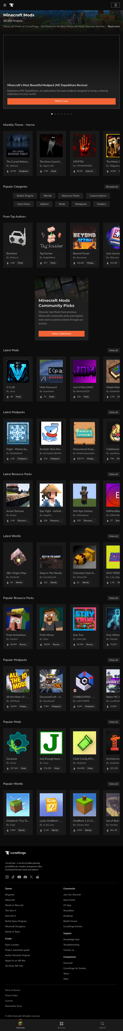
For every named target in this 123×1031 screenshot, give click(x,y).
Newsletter (68, 911)
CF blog (67, 905)
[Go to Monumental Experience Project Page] (84, 440)
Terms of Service (12, 990)
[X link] (31, 877)
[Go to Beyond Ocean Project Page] (84, 245)
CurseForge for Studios (74, 968)
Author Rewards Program (17, 955)
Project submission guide (17, 950)
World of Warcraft (14, 905)
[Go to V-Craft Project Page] (18, 379)
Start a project (12, 945)
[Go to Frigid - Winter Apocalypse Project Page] (18, 440)
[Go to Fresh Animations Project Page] (18, 626)
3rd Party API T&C (14, 966)
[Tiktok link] (13, 877)
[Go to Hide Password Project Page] (51, 379)
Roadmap (68, 916)
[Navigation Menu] (4, 5)
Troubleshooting (71, 945)
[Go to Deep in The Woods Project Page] (51, 564)
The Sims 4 (10, 911)
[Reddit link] (37, 877)
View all (113, 350)
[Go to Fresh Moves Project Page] (51, 626)
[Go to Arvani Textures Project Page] (18, 502)
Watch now (61, 101)
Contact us (68, 950)
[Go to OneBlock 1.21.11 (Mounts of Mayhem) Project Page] (84, 812)
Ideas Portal (69, 900)
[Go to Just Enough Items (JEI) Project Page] (51, 750)
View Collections (61, 333)
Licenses (9, 1001)
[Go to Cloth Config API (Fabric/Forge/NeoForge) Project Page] (84, 750)
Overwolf (68, 963)
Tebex (66, 974)
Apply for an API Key (15, 961)
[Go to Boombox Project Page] (18, 245)
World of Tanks (12, 932)
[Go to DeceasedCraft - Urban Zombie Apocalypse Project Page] (51, 688)
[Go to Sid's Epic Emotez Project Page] (84, 502)
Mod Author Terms (13, 1006)
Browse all (112, 186)
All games (9, 895)
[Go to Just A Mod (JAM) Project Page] (84, 379)
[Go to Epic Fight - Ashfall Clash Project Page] (51, 502)
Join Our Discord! (72, 895)
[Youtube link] (19, 877)
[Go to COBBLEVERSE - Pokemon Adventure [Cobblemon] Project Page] (84, 688)
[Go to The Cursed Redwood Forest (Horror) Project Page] (18, 153)
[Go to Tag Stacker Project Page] (51, 245)
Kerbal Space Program (16, 921)
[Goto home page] (11, 5)
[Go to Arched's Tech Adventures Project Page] (51, 440)
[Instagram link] (7, 877)
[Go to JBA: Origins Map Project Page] (18, 564)
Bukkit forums (70, 921)
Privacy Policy (11, 996)
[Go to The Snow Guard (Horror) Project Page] (51, 153)
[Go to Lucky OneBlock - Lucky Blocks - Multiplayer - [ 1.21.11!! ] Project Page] (51, 812)
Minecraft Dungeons (15, 926)
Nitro (66, 979)
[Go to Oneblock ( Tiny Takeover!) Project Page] (18, 812)
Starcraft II (10, 916)
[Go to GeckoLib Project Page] (18, 750)
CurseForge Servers (72, 926)
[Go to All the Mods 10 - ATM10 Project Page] (18, 688)
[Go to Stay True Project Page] (84, 626)
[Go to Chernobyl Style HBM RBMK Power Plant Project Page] (84, 564)
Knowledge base (71, 939)
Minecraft (10, 900)
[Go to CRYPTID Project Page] (84, 153)
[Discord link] (25, 877)
